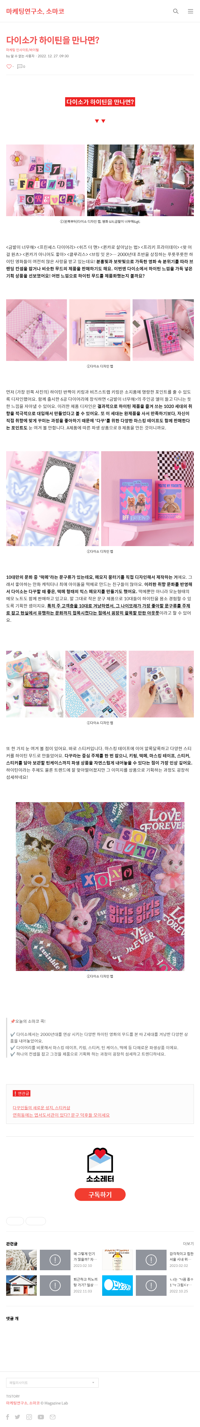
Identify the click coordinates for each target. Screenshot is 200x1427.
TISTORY (13, 1396)
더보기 (188, 1243)
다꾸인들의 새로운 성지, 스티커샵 (41, 1107)
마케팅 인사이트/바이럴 (22, 49)
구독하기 (100, 1194)
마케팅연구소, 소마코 (35, 11)
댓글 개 (12, 1318)
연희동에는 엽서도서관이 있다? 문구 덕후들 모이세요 (61, 1115)
